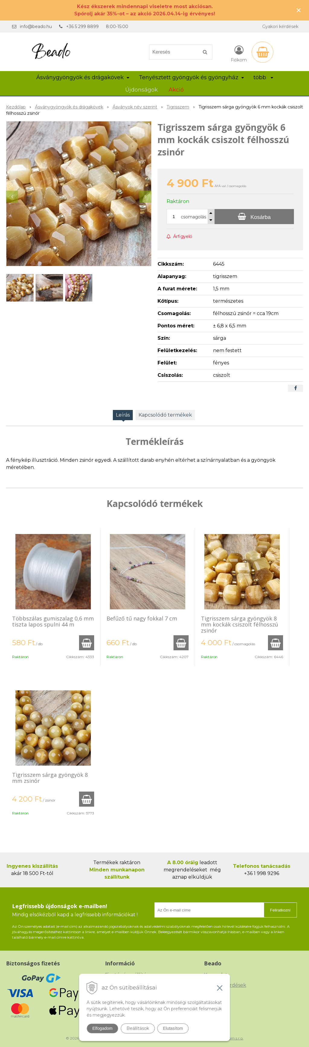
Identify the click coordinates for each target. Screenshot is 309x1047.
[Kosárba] (254, 216)
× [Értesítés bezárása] (298, 10)
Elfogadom (102, 1028)
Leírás (123, 415)
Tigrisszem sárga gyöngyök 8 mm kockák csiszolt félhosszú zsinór (239, 624)
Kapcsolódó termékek (165, 415)
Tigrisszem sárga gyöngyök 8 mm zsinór (50, 777)
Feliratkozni (280, 910)
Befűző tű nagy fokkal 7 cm (142, 618)
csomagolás (193, 217)
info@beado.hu (36, 26)
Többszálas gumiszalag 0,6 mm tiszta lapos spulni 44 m (53, 621)
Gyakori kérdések (280, 26)
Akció (176, 89)
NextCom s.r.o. (231, 1038)
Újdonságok (141, 89)
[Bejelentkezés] (239, 53)
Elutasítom (173, 1028)
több (263, 77)
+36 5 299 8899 (82, 26)
